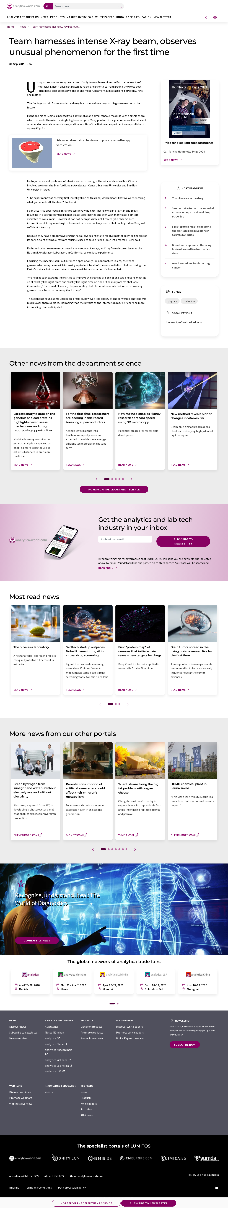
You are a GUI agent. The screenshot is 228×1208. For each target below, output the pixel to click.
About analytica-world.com (86, 1176)
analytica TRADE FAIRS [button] (23, 17)
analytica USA (55, 1071)
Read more (108, 567)
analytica (52, 1038)
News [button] (44, 17)
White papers (89, 1103)
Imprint (14, 1187)
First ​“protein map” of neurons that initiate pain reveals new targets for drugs (191, 231)
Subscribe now (185, 1044)
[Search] (120, 6)
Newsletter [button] (162, 17)
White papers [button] (105, 17)
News (84, 1092)
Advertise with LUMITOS (24, 1176)
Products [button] (57, 17)
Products (86, 1098)
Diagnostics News (37, 940)
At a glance (51, 1026)
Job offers (87, 1109)
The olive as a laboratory (187, 198)
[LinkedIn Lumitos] (216, 1187)
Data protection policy (72, 1187)
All (47, 6)
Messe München (54, 1032)
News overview (18, 1038)
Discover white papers (129, 1026)
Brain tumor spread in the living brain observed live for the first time (191, 249)
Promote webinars (20, 1098)
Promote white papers (130, 1032)
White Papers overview (130, 1038)
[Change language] (215, 18)
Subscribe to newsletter (183, 541)
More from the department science (114, 489)
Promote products (92, 1032)
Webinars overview (20, 1103)
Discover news (17, 1026)
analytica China (56, 1044)
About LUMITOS (54, 1176)
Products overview (92, 1038)
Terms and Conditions (38, 1187)
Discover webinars (20, 1092)
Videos (49, 1092)
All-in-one (87, 1115)
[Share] (205, 18)
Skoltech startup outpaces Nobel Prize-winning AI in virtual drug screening (193, 212)
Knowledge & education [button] (133, 17)
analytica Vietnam (58, 1060)
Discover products (91, 1026)
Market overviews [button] (80, 17)
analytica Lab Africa (59, 1065)
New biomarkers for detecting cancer (191, 265)
